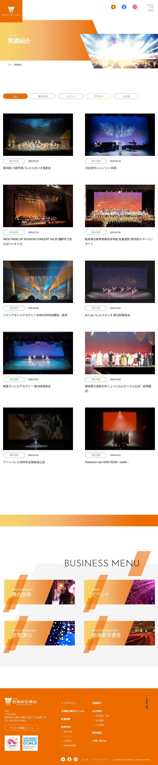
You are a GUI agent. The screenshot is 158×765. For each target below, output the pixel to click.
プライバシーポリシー (100, 760)
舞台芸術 (43, 96)
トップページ (68, 703)
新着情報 (65, 719)
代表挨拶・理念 (103, 716)
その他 (126, 96)
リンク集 (85, 760)
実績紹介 (97, 703)
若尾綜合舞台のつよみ (72, 711)
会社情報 (97, 711)
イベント (71, 96)
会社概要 (100, 720)
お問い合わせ (99, 740)
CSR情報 (100, 725)
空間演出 (98, 96)
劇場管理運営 (70, 745)
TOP (9, 65)
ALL (15, 96)
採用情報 (97, 732)
